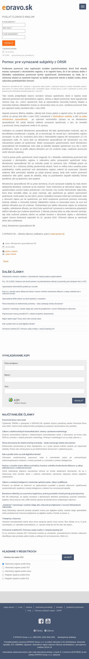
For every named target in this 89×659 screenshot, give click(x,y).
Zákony (50, 630)
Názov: (7, 375)
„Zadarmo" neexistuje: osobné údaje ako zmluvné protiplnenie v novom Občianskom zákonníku (39, 309)
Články (39, 630)
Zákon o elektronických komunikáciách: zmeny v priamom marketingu (34, 431)
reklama (29, 607)
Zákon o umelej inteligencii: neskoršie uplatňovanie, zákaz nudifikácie (34, 482)
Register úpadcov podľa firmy (16, 575)
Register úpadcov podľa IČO (15, 578)
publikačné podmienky (75, 607)
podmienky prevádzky (44, 607)
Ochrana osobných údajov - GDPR (48, 611)
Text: (6, 386)
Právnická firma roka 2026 (14, 420)
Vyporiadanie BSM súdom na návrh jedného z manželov (24, 299)
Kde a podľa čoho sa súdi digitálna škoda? (18, 324)
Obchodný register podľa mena (16, 571)
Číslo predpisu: (11, 363)
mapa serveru (9, 607)
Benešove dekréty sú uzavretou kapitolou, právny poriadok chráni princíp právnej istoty (43, 493)
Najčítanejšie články (18, 414)
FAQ (29, 611)
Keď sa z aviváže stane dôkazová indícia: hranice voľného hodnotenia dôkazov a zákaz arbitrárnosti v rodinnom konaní (41, 293)
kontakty (59, 607)
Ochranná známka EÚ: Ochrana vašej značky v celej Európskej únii (28, 329)
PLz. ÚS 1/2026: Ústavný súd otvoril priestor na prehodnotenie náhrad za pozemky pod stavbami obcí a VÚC (44, 281)
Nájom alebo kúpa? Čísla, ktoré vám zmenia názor (21, 319)
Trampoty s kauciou (11, 518)
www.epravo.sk (57, 234)
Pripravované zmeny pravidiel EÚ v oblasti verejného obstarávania (28, 314)
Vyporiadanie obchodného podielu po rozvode (20, 287)
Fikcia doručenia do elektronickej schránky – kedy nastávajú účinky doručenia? (32, 304)
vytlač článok (10, 254)
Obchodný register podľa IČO (16, 567)
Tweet (5, 261)
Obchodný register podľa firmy (16, 564)
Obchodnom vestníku (62, 116)
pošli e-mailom (11, 251)
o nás (20, 607)
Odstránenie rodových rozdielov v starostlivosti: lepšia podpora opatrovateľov (32, 277)
